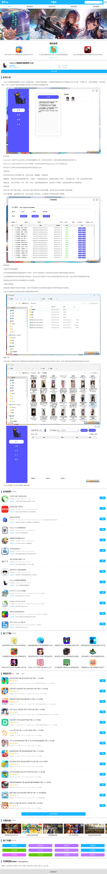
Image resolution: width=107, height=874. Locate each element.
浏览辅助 (12, 65)
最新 (17, 673)
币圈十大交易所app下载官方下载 (11, 866)
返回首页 (53, 872)
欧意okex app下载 (43, 866)
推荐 (12, 673)
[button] (50, 57)
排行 (23, 673)
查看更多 (13, 491)
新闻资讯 (74, 6)
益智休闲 (52, 6)
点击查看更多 (53, 814)
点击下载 (54, 71)
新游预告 (30, 6)
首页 (9, 6)
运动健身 (96, 6)
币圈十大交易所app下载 (29, 866)
